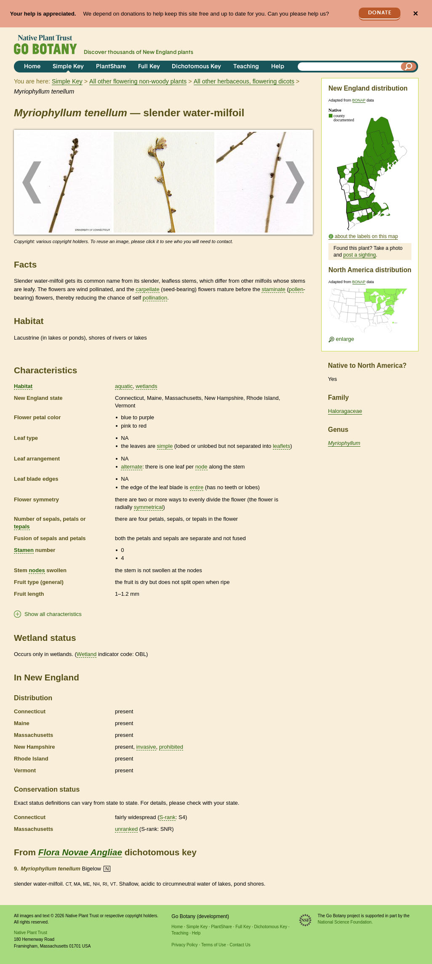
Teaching (246, 67)
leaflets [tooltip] (281, 446)
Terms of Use (213, 945)
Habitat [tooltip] (23, 386)
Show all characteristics (53, 614)
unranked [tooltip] (126, 829)
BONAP (358, 100)
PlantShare (111, 67)
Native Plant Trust (30, 932)
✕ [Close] (415, 13)
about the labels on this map (366, 236)
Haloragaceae (345, 411)
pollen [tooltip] (296, 289)
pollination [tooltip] (155, 298)
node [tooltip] (201, 466)
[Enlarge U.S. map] (369, 313)
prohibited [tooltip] (171, 747)
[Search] (409, 66)
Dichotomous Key (196, 67)
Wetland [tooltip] (86, 654)
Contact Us (239, 945)
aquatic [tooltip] (124, 386)
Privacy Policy (184, 945)
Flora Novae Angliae (80, 852)
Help (277, 67)
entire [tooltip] (197, 487)
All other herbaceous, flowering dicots (244, 81)
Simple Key (68, 67)
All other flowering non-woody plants (138, 81)
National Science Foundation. (345, 922)
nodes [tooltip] (37, 570)
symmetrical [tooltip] (148, 507)
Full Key (149, 67)
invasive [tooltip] (146, 747)
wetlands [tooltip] (146, 386)
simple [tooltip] (165, 446)
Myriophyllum (344, 443)
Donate (380, 13)
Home (32, 67)
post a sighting (359, 255)
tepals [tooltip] (22, 526)
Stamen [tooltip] (24, 550)
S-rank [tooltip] (168, 817)
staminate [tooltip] (273, 289)
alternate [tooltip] (131, 466)
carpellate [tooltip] (147, 289)
